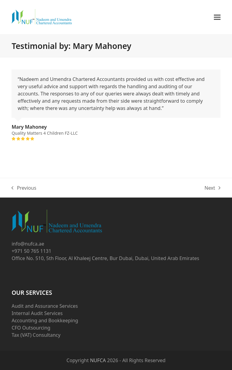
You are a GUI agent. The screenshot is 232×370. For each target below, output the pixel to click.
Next (213, 188)
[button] (217, 17)
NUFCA (98, 360)
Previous (23, 188)
